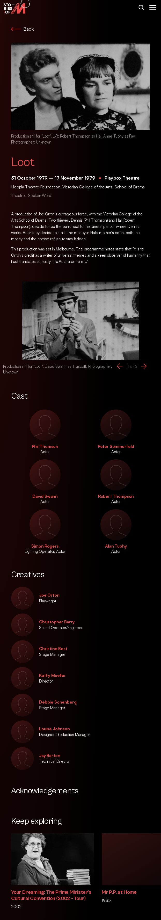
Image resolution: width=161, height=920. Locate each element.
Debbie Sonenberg (57, 702)
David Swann (45, 496)
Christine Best (53, 648)
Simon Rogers (44, 546)
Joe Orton (49, 595)
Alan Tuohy (116, 546)
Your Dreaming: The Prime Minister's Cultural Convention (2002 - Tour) (51, 895)
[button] (120, 366)
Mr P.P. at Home (119, 892)
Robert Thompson (116, 496)
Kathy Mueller (52, 675)
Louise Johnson (54, 728)
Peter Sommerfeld (116, 446)
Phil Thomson (45, 446)
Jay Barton (49, 755)
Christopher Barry (57, 621)
